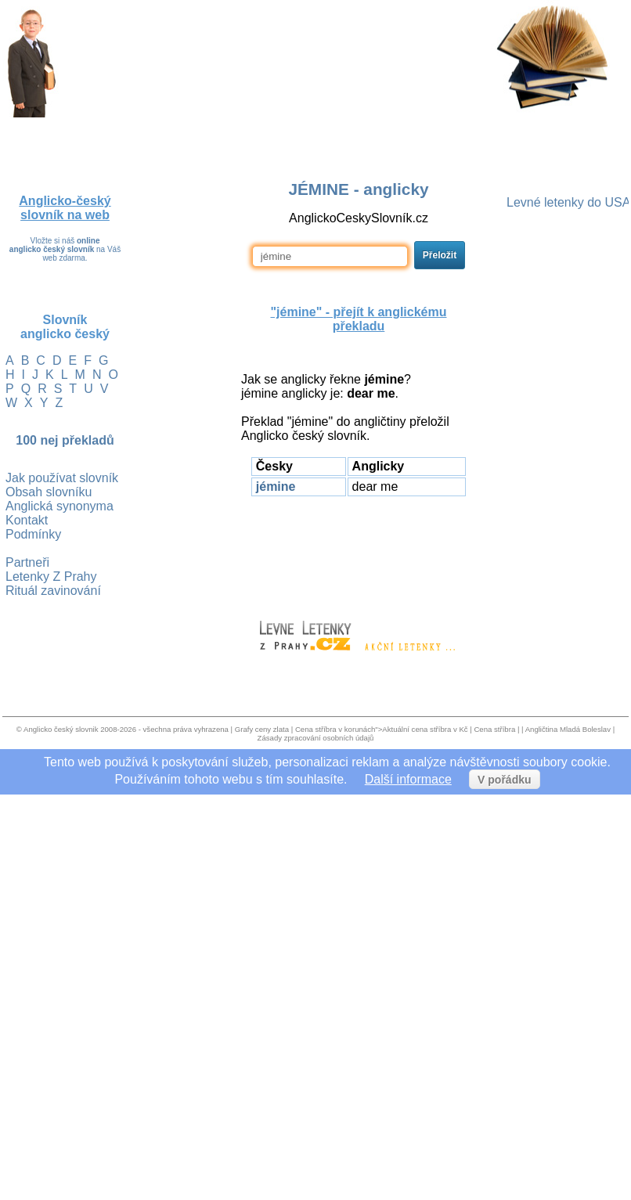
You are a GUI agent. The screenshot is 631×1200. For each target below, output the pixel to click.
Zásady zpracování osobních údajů (316, 737)
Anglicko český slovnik (60, 729)
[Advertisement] (358, 551)
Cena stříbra (494, 729)
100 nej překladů (65, 440)
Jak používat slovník (61, 478)
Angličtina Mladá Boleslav (568, 729)
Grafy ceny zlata (262, 729)
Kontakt (26, 520)
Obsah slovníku (48, 492)
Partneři (27, 562)
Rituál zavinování (53, 590)
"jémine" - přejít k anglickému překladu (358, 319)
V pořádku (504, 779)
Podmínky (33, 534)
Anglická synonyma (59, 506)
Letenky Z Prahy (51, 576)
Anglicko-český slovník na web (64, 208)
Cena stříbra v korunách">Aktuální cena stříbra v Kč (381, 729)
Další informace (408, 779)
